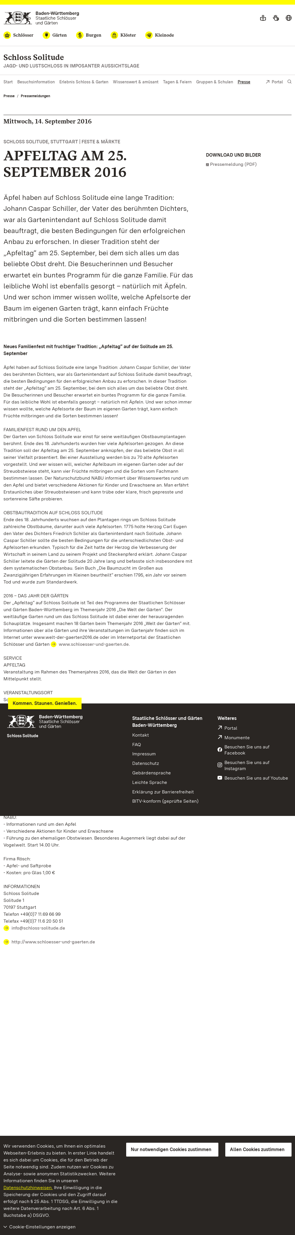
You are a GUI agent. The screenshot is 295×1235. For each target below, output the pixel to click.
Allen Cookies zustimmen (257, 1149)
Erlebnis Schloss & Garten (83, 82)
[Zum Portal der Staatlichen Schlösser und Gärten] (41, 18)
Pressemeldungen (35, 96)
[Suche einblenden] (290, 82)
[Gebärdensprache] (276, 18)
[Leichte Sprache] (263, 18)
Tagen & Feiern (177, 82)
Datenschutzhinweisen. (28, 1187)
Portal (274, 82)
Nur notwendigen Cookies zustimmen (171, 1149)
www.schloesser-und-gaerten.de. (94, 644)
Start (8, 82)
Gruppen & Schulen (214, 82)
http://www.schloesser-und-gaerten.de (53, 942)
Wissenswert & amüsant (135, 82)
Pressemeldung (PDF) (233, 164)
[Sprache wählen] (288, 18)
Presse (244, 82)
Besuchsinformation (36, 82)
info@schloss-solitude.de (38, 928)
